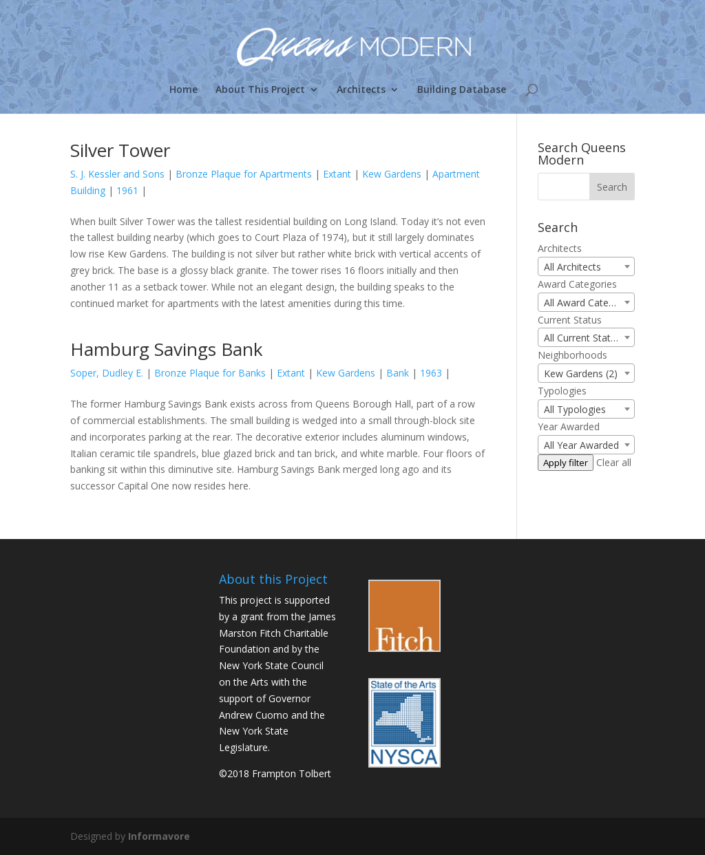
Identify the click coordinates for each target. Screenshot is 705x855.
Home (183, 90)
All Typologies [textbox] (575, 409)
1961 (127, 190)
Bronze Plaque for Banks (210, 372)
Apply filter (565, 462)
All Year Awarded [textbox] (581, 445)
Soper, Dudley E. (106, 372)
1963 (431, 372)
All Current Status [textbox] (582, 337)
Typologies (562, 390)
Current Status (570, 319)
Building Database (461, 90)
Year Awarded (569, 426)
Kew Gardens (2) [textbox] (581, 373)
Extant (337, 173)
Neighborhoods (572, 354)
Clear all (613, 462)
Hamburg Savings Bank (166, 349)
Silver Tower (120, 150)
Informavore (159, 836)
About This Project (260, 90)
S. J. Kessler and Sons (117, 173)
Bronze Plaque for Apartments (244, 173)
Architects (361, 90)
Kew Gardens (391, 173)
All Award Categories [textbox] (589, 302)
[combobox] (586, 266)
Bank (397, 372)
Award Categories (577, 284)
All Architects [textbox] (572, 266)
